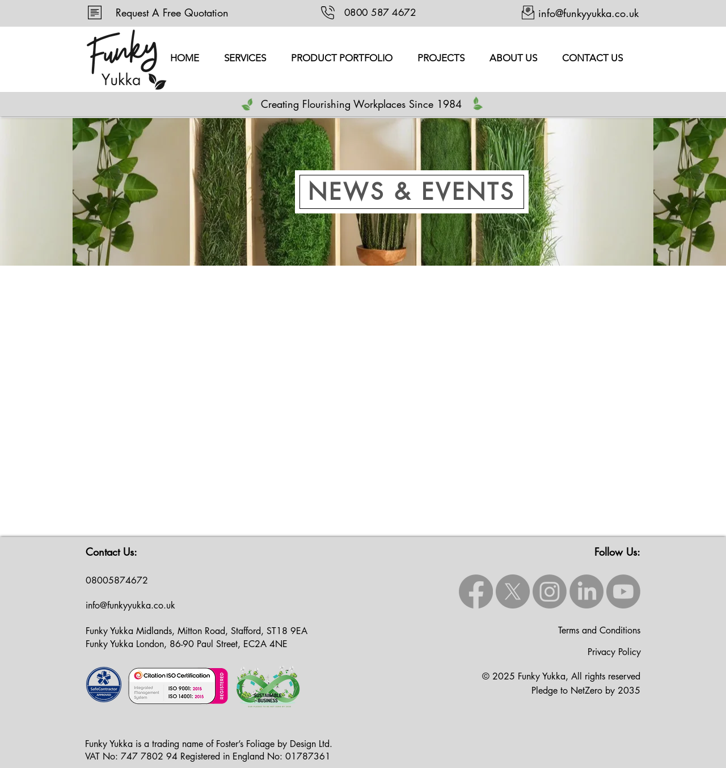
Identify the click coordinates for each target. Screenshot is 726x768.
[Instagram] (550, 591)
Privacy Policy (614, 652)
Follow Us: (617, 552)
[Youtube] (623, 591)
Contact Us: (111, 552)
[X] (513, 591)
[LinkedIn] (586, 591)
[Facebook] (476, 591)
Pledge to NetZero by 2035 (585, 690)
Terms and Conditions (599, 630)
